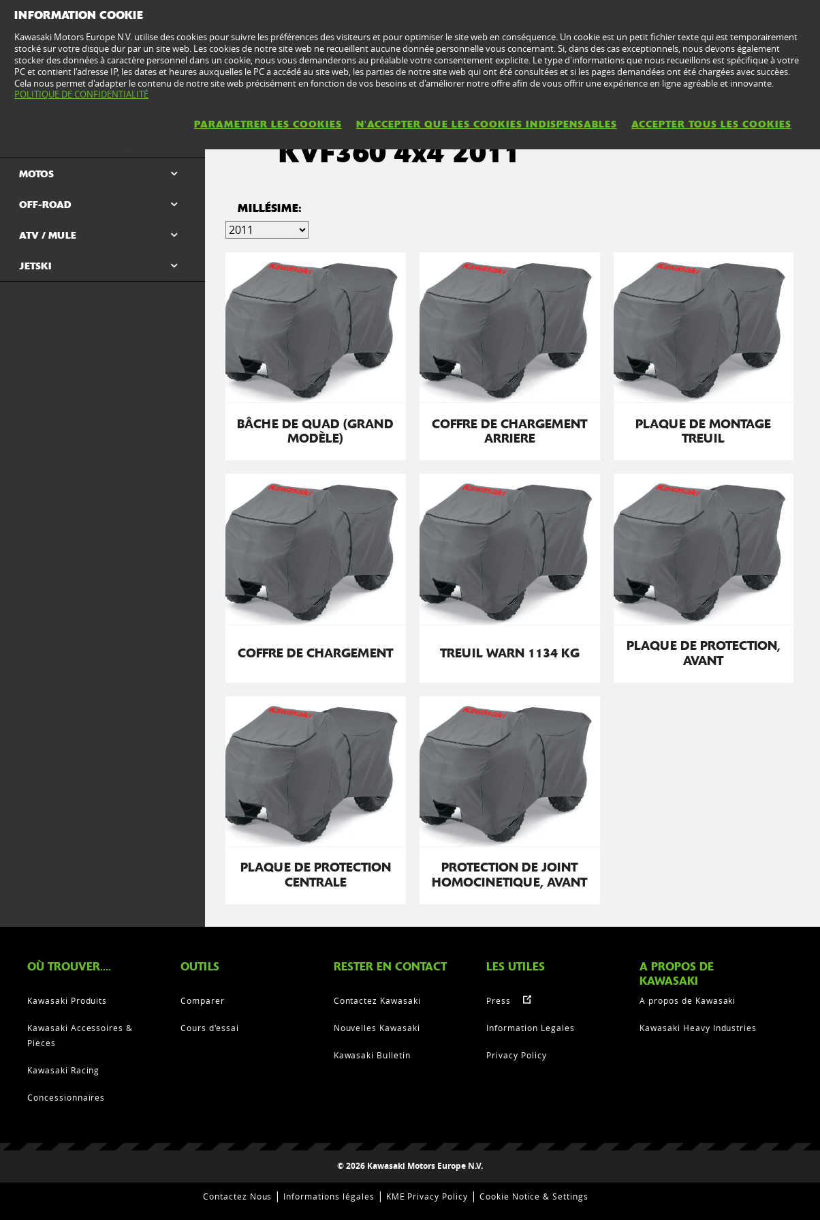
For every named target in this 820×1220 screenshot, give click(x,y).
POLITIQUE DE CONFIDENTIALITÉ (81, 94)
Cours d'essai (209, 1027)
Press (498, 1000)
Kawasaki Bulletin (372, 1055)
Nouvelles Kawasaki (377, 1027)
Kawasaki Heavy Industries (698, 1027)
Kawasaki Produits (67, 1000)
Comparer (202, 1000)
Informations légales (328, 1196)
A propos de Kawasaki (688, 1000)
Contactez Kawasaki (377, 1000)
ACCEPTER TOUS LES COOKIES (711, 124)
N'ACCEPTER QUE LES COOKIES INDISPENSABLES (486, 124)
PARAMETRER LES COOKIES (268, 124)
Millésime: (270, 208)
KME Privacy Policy (427, 1196)
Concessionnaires (66, 1097)
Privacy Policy (516, 1055)
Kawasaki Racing (63, 1070)
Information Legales (530, 1027)
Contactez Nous (237, 1196)
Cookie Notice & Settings (533, 1196)
